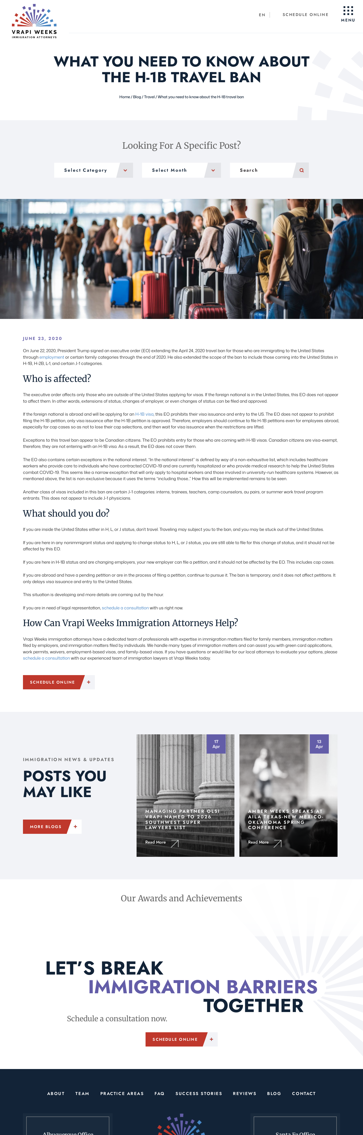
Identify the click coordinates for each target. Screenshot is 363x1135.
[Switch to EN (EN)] (262, 15)
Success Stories (199, 1093)
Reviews (244, 1093)
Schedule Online (306, 15)
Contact (303, 1093)
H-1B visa (144, 414)
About (56, 1093)
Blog (274, 1093)
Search (300, 170)
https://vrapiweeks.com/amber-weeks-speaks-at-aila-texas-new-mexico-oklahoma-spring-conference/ (288, 795)
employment (51, 357)
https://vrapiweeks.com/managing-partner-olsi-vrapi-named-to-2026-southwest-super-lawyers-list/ (186, 795)
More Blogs (45, 826)
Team (83, 1093)
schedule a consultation (125, 608)
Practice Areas (122, 1093)
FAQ (160, 1093)
